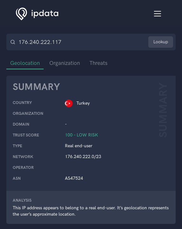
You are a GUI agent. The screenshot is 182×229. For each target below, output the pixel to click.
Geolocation (25, 63)
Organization (64, 63)
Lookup (160, 42)
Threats (98, 63)
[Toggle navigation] (157, 14)
